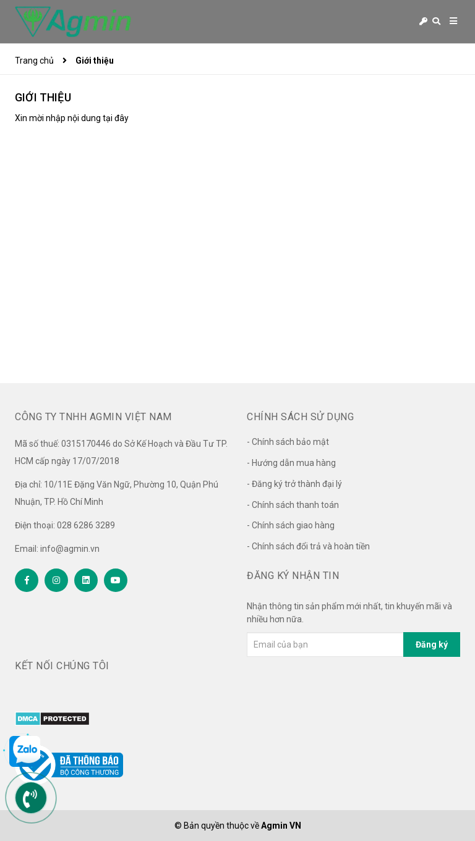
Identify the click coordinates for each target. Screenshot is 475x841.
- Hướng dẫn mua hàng (291, 463)
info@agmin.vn (70, 549)
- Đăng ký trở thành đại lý (294, 484)
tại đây (116, 118)
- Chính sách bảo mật (288, 442)
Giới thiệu (43, 97)
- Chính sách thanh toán (293, 505)
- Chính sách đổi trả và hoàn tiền (308, 546)
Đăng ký (432, 644)
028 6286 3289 (86, 525)
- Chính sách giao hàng (291, 525)
